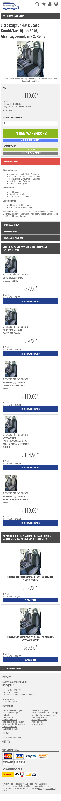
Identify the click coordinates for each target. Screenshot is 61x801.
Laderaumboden (9, 720)
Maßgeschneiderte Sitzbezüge (45, 713)
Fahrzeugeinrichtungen (12, 710)
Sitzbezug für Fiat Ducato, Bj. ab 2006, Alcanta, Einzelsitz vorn (16, 277)
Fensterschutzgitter (40, 710)
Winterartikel (37, 722)
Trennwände (7, 717)
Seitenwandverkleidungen (13, 724)
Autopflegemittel (39, 724)
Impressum (7, 740)
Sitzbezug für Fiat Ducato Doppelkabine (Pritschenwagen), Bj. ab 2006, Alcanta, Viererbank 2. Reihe (16, 441)
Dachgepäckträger (10, 713)
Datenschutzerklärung (11, 738)
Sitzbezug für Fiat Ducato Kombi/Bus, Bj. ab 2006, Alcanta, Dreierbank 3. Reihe (15, 384)
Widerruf (6, 742)
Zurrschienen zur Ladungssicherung (10, 727)
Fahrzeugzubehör (39, 717)
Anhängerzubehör (39, 720)
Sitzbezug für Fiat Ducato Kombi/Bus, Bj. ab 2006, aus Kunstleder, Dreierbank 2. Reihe (16, 498)
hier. (40, 788)
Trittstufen (6, 715)
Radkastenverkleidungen (13, 722)
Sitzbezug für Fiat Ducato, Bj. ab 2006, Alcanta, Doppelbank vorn (16, 330)
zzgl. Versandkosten (23, 106)
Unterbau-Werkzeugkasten (43, 715)
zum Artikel (30, 600)
